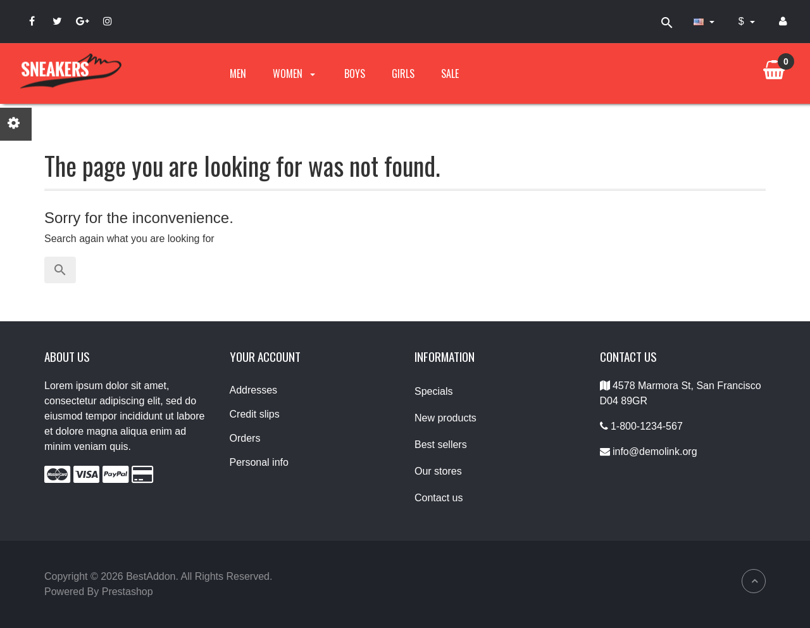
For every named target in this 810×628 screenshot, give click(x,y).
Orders (245, 438)
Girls (403, 73)
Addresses (254, 390)
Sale (450, 73)
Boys (354, 73)
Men (238, 73)
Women (295, 73)
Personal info (259, 462)
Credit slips (255, 414)
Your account (265, 356)
